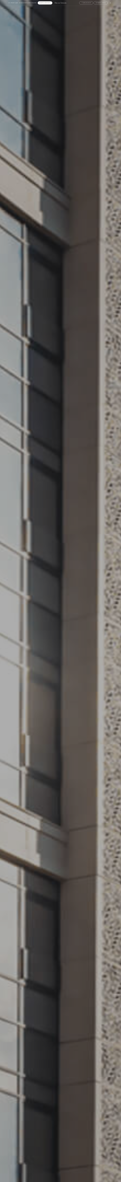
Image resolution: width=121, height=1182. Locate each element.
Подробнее (16, 1172)
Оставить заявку (101, 2)
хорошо (100, 1173)
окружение (60, 1175)
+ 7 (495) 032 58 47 (86, 2)
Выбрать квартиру (45, 2)
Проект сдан (14, 2)
